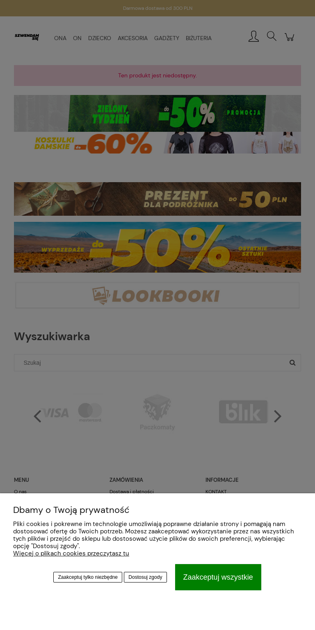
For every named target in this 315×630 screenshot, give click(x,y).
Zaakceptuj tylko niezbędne (88, 577)
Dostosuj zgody (145, 577)
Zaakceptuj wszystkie (218, 577)
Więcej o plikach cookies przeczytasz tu (71, 553)
